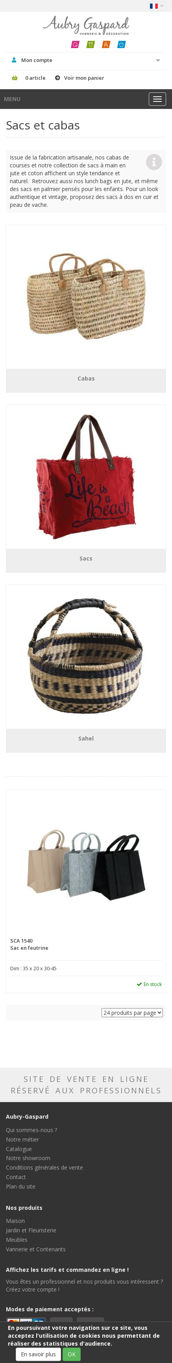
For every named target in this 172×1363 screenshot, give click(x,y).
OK (72, 1354)
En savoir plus (38, 1354)
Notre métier (22, 1139)
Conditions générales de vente (44, 1167)
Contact (16, 1177)
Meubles (17, 1239)
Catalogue (19, 1149)
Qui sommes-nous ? (31, 1130)
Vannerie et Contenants (36, 1249)
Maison (15, 1220)
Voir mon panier (84, 77)
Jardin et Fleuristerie (31, 1230)
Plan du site (20, 1186)
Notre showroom (28, 1158)
